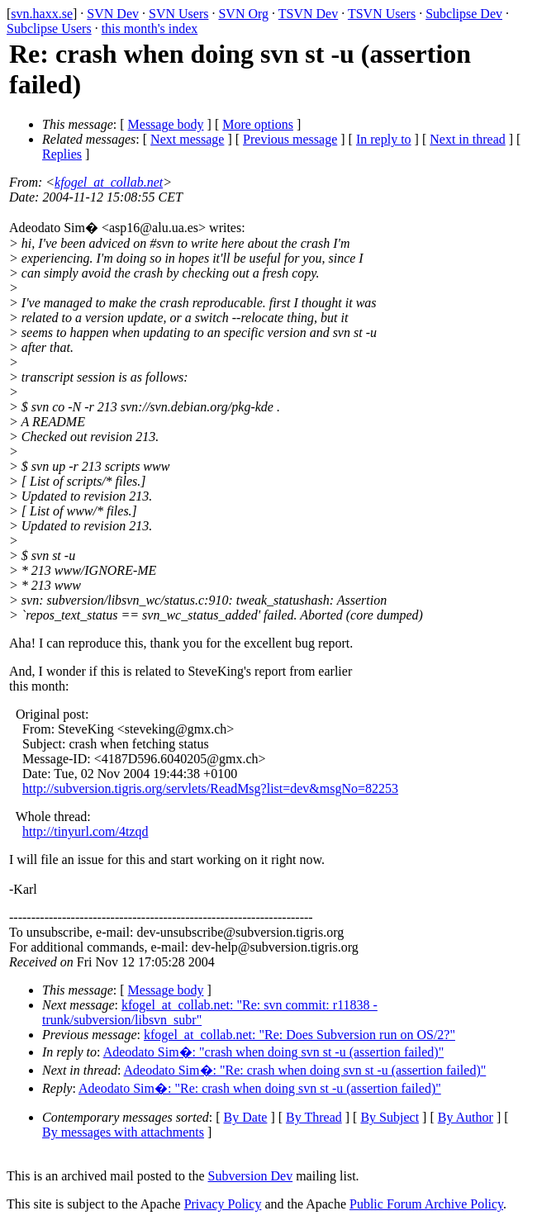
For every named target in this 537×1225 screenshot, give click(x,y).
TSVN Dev (308, 14)
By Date (246, 1117)
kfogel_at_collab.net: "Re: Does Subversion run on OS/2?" (299, 1035)
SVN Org (243, 14)
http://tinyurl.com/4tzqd (85, 831)
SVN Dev (113, 14)
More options (257, 124)
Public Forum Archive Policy (426, 1204)
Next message (187, 139)
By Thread (314, 1117)
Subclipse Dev (463, 14)
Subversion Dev (250, 1176)
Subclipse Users (49, 28)
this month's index (150, 28)
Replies (62, 154)
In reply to (383, 139)
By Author (465, 1117)
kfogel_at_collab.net (109, 182)
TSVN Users (382, 14)
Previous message (290, 139)
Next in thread (468, 139)
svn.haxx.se (42, 14)
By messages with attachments (123, 1132)
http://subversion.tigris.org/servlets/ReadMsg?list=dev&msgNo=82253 (210, 788)
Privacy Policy (223, 1204)
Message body (166, 124)
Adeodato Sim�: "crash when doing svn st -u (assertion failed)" (273, 1052)
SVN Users (178, 14)
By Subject (389, 1117)
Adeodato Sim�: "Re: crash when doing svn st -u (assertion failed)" (305, 1070)
